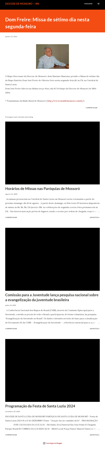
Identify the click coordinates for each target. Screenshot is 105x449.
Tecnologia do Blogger (52, 443)
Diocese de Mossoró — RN (22, 3)
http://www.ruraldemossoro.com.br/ (65, 101)
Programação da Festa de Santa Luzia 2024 (40, 406)
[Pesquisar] (88, 3)
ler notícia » (95, 217)
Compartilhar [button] (91, 108)
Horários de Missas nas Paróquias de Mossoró (42, 188)
